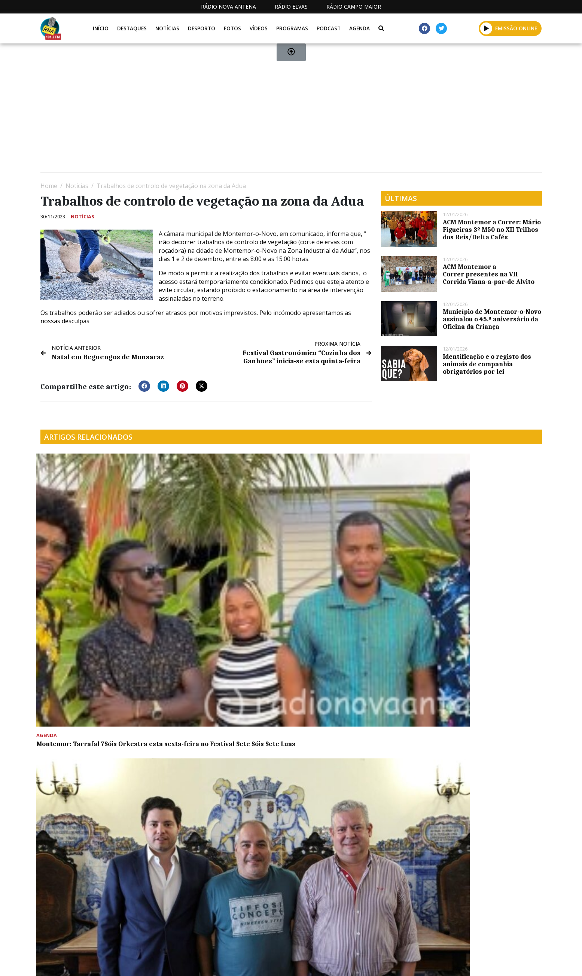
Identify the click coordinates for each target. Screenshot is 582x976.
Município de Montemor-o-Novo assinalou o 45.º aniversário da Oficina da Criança (492, 319)
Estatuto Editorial (288, 962)
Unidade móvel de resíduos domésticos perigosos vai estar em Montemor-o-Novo (94, 671)
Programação (351, 962)
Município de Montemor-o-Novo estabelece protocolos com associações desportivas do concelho (225, 551)
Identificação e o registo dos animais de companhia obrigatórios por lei (487, 364)
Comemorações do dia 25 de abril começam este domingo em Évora (475, 547)
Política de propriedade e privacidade (487, 962)
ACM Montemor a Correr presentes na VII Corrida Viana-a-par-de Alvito (488, 274)
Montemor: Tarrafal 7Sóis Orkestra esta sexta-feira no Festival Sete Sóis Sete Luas (97, 551)
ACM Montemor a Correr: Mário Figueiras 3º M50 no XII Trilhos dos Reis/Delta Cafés (492, 229)
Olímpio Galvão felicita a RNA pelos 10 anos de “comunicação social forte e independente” (355, 551)
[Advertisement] (265, 110)
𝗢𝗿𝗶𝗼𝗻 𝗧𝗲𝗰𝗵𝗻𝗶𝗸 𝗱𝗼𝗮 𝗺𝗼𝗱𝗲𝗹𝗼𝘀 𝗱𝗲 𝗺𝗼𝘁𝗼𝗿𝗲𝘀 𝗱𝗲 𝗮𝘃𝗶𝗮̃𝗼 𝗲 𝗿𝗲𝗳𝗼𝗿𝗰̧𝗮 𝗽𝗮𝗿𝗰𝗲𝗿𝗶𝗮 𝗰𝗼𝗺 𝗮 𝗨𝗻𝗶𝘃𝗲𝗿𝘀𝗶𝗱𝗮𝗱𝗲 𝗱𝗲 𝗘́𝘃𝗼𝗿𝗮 (226, 675)
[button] (144, 384)
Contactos (402, 962)
